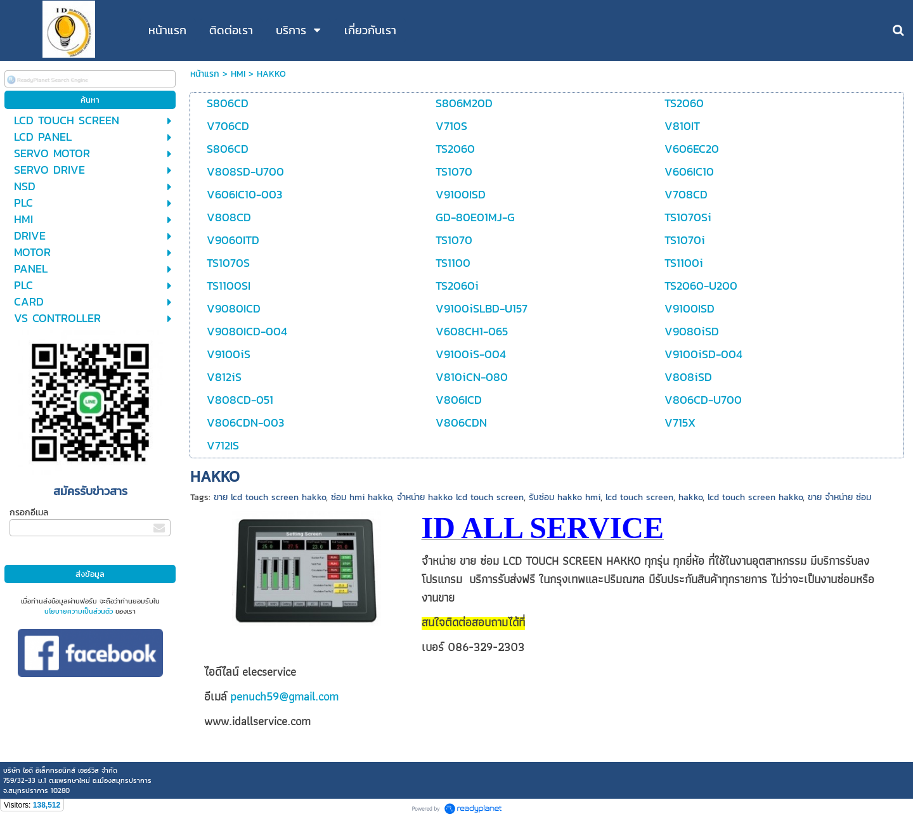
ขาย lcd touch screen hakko (270, 497)
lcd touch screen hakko (755, 497)
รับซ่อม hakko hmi (564, 497)
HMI (238, 74)
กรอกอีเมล (29, 512)
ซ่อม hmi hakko (361, 497)
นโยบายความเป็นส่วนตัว (78, 611)
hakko (690, 497)
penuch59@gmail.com (284, 696)
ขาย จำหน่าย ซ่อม (839, 497)
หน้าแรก (204, 74)
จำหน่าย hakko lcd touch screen (460, 497)
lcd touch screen (639, 497)
